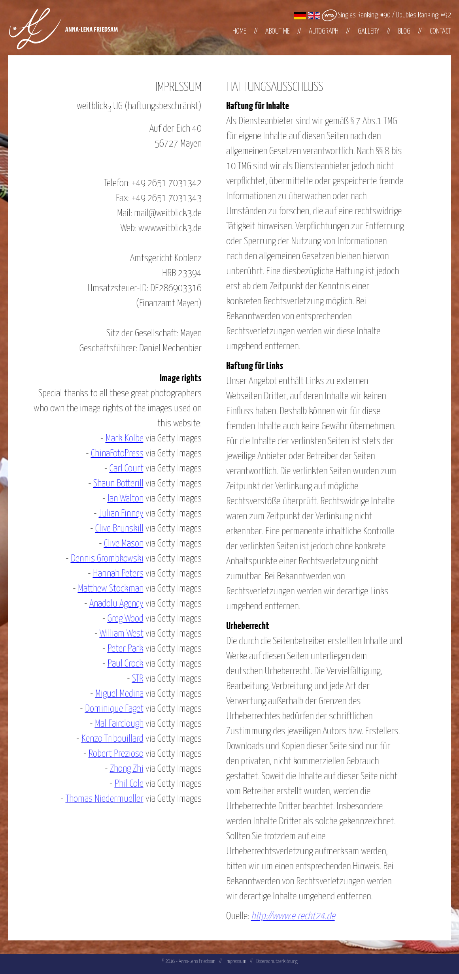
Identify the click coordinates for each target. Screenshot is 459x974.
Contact (440, 31)
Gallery (368, 31)
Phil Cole (122, 784)
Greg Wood (118, 619)
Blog (404, 31)
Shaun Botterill (111, 483)
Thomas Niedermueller (97, 799)
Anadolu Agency (109, 604)
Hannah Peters (111, 573)
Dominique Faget (107, 709)
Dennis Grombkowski (100, 558)
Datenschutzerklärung (277, 961)
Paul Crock (118, 664)
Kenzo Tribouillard (105, 739)
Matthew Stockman (103, 588)
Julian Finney (114, 513)
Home (239, 31)
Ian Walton (118, 498)
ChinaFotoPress (110, 453)
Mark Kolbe (117, 438)
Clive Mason (116, 543)
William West (114, 634)
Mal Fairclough (112, 724)
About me (277, 31)
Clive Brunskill (112, 528)
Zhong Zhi (119, 769)
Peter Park (118, 649)
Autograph (323, 31)
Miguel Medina (112, 694)
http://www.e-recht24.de (300, 916)
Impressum (235, 961)
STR (130, 679)
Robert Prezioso (108, 754)
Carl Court (119, 468)
